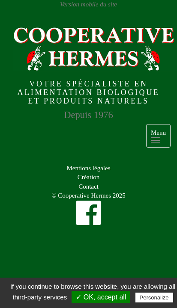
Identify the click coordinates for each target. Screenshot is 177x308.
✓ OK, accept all (101, 297)
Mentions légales (88, 168)
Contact (88, 186)
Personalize (154, 297)
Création (89, 177)
